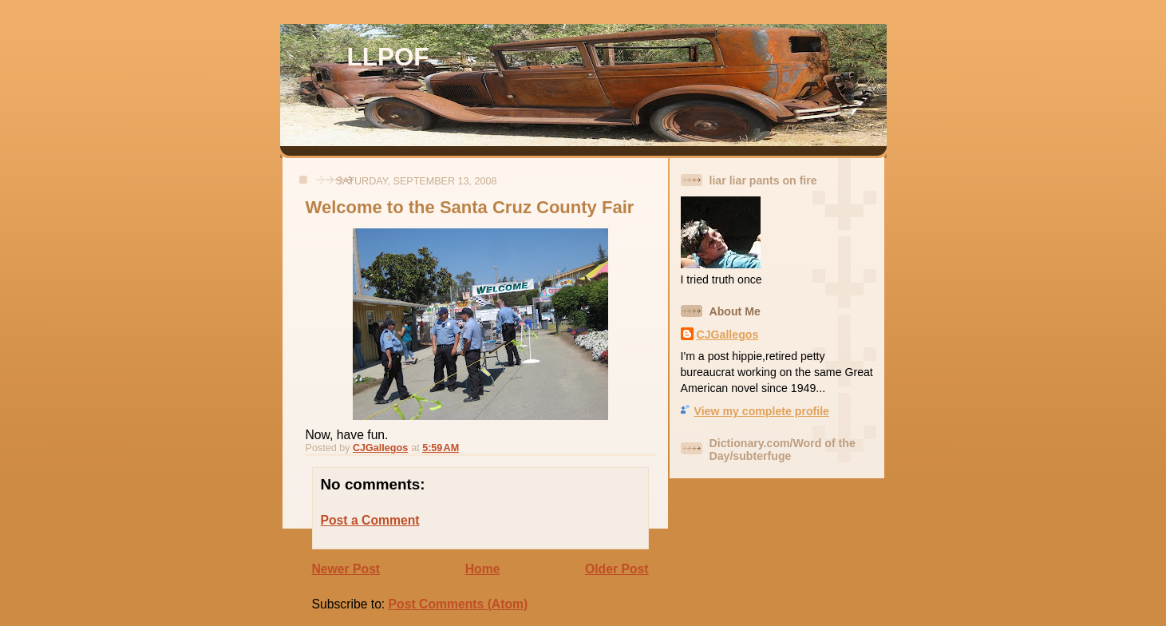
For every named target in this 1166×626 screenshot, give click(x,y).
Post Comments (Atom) (458, 604)
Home (482, 569)
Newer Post (346, 569)
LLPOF (388, 57)
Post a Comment (370, 520)
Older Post (616, 569)
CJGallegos (728, 334)
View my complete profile (761, 411)
